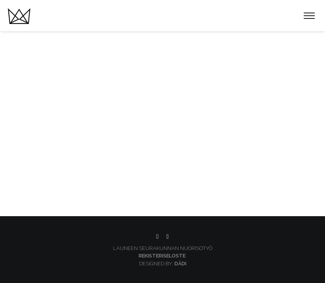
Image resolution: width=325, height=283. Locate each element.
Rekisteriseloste (162, 256)
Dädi (180, 263)
